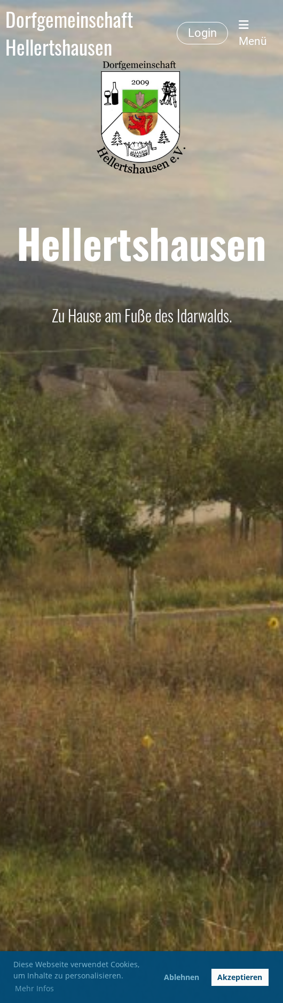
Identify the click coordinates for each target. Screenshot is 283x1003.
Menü (253, 33)
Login (202, 33)
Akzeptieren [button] (239, 977)
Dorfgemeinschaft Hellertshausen (69, 33)
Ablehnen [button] (181, 977)
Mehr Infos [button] (34, 988)
